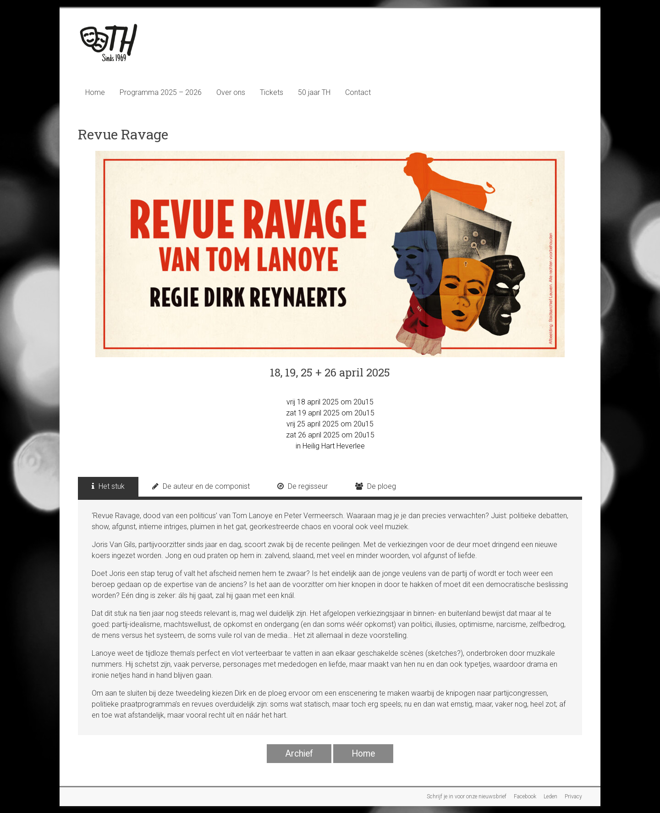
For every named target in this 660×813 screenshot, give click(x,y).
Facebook (525, 796)
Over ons (230, 92)
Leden (550, 796)
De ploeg (375, 486)
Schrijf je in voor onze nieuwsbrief (466, 796)
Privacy (573, 796)
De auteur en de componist (201, 486)
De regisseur (302, 486)
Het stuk (108, 486)
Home (95, 92)
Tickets (271, 92)
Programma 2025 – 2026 (161, 92)
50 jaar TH (314, 92)
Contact (358, 92)
